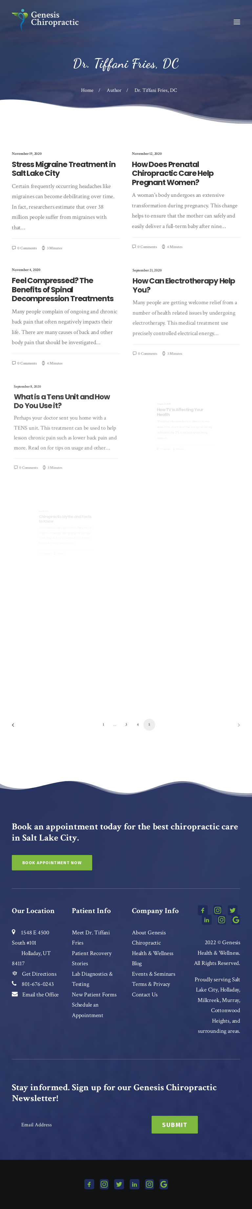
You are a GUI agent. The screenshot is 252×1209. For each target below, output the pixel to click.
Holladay (229, 989)
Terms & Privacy (151, 984)
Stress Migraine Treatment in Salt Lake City (64, 169)
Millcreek (208, 1000)
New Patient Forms (94, 994)
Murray (230, 1000)
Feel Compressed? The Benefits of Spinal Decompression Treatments (64, 298)
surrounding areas (218, 1031)
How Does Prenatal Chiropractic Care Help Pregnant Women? (173, 173)
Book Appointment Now (52, 863)
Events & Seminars (153, 974)
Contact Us (145, 994)
